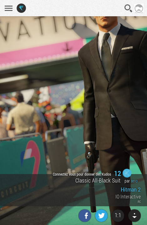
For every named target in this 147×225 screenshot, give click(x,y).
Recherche (128, 8)
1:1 (118, 215)
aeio (134, 181)
